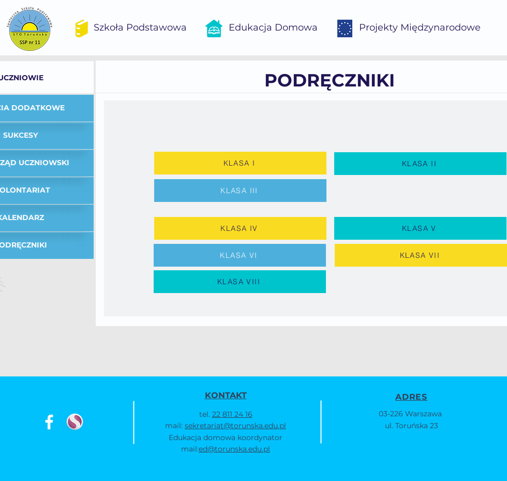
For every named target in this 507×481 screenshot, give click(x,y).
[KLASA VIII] (240, 281)
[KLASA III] (240, 190)
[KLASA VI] (240, 255)
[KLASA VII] (421, 255)
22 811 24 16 (232, 414)
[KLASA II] (420, 163)
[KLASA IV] (240, 228)
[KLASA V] (420, 228)
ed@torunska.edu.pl (234, 449)
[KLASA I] (240, 163)
